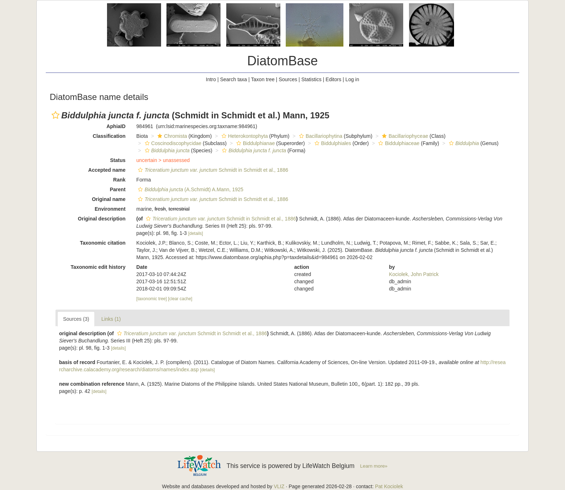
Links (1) (111, 319)
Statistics (311, 79)
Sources (288, 79)
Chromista (171, 136)
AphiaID (115, 126)
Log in (352, 79)
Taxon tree (263, 79)
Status (118, 160)
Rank (119, 180)
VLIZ (279, 486)
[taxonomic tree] (151, 298)
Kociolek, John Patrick (414, 274)
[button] (55, 115)
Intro (211, 79)
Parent (118, 189)
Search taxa (233, 79)
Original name (108, 199)
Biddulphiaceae (398, 143)
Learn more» (373, 466)
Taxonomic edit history (98, 267)
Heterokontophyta (244, 136)
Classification (109, 136)
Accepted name (106, 170)
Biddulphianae (255, 143)
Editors (334, 79)
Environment (110, 209)
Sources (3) (76, 319)
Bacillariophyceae (404, 136)
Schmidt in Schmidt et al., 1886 (212, 170)
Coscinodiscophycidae (172, 143)
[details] (195, 233)
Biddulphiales (332, 143)
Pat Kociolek (389, 486)
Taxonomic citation (103, 243)
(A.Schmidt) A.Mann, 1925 (189, 189)
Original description (101, 219)
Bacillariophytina (319, 136)
